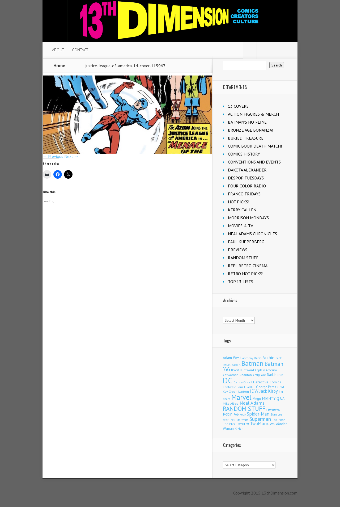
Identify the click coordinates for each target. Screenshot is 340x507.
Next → (71, 156)
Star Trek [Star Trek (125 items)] (229, 419)
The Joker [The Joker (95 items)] (229, 424)
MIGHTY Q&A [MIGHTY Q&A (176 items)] (273, 398)
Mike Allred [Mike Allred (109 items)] (231, 403)
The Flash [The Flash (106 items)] (278, 420)
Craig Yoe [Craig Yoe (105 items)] (259, 375)
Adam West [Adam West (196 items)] (232, 357)
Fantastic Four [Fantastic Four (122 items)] (233, 387)
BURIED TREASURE (246, 138)
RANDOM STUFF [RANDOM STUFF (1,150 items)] (244, 408)
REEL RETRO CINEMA (247, 265)
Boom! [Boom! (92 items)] (235, 370)
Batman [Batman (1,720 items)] (252, 363)
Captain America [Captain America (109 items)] (266, 370)
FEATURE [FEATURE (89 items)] (249, 387)
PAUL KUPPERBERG (246, 241)
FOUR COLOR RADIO (247, 185)
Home (59, 66)
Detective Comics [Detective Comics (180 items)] (267, 382)
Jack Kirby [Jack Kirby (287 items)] (269, 391)
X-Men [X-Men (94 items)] (239, 428)
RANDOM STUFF (243, 257)
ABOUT (58, 49)
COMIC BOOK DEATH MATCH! (255, 146)
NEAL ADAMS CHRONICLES (252, 233)
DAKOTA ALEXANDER (247, 170)
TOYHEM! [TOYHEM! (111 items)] (242, 424)
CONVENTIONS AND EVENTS (254, 162)
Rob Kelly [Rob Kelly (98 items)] (239, 414)
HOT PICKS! (238, 201)
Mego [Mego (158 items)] (257, 398)
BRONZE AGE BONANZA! (250, 130)
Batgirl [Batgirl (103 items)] (236, 365)
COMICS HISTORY (244, 154)
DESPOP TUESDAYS (246, 178)
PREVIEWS (237, 249)
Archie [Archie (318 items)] (268, 358)
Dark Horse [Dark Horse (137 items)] (275, 374)
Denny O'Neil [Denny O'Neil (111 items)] (242, 382)
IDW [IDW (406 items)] (254, 391)
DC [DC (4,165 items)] (227, 380)
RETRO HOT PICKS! (245, 273)
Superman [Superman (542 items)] (260, 419)
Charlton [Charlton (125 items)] (246, 374)
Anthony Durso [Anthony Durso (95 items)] (251, 358)
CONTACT (80, 49)
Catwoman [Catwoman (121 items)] (231, 375)
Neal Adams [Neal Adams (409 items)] (252, 403)
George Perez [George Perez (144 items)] (266, 387)
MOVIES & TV (240, 225)
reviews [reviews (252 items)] (273, 409)
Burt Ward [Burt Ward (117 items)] (247, 370)
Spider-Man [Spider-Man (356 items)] (258, 414)
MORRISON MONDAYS (248, 217)
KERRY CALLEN (242, 209)
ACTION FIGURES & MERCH (253, 114)
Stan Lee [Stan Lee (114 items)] (276, 414)
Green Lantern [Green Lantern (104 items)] (239, 391)
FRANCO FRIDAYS (244, 193)
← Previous (53, 156)
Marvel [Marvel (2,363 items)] (241, 397)
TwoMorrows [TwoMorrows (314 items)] (262, 423)
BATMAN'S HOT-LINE (247, 122)
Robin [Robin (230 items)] (227, 414)
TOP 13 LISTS (240, 281)
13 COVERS (238, 106)
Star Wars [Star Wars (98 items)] (242, 420)
